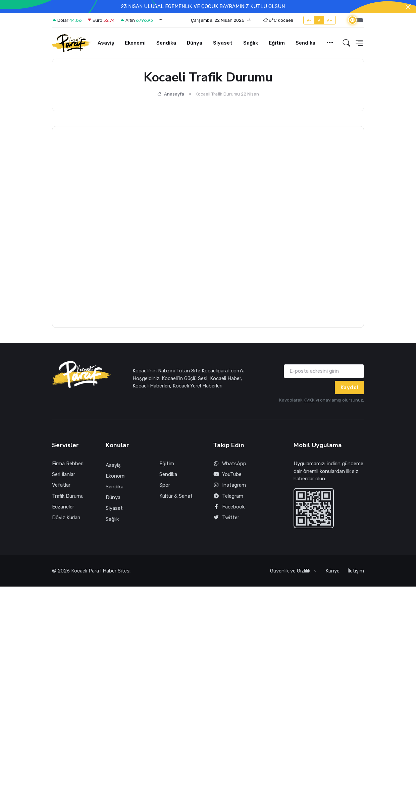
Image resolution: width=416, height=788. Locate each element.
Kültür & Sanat (176, 496)
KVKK (309, 400)
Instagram (229, 485)
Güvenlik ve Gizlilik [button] (291, 571)
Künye (332, 571)
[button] (221, 20)
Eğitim (277, 43)
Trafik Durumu (68, 496)
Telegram (228, 496)
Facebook (229, 507)
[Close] (408, 7)
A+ (329, 20)
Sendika (166, 43)
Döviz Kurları (66, 517)
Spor (164, 485)
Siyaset (222, 43)
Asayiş (106, 43)
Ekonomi (135, 43)
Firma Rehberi (68, 464)
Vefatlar (61, 485)
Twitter (226, 518)
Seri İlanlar (63, 474)
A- (309, 20)
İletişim (356, 571)
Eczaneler (63, 507)
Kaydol (349, 387)
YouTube (227, 474)
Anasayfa (170, 94)
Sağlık (250, 43)
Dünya (194, 43)
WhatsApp (229, 464)
